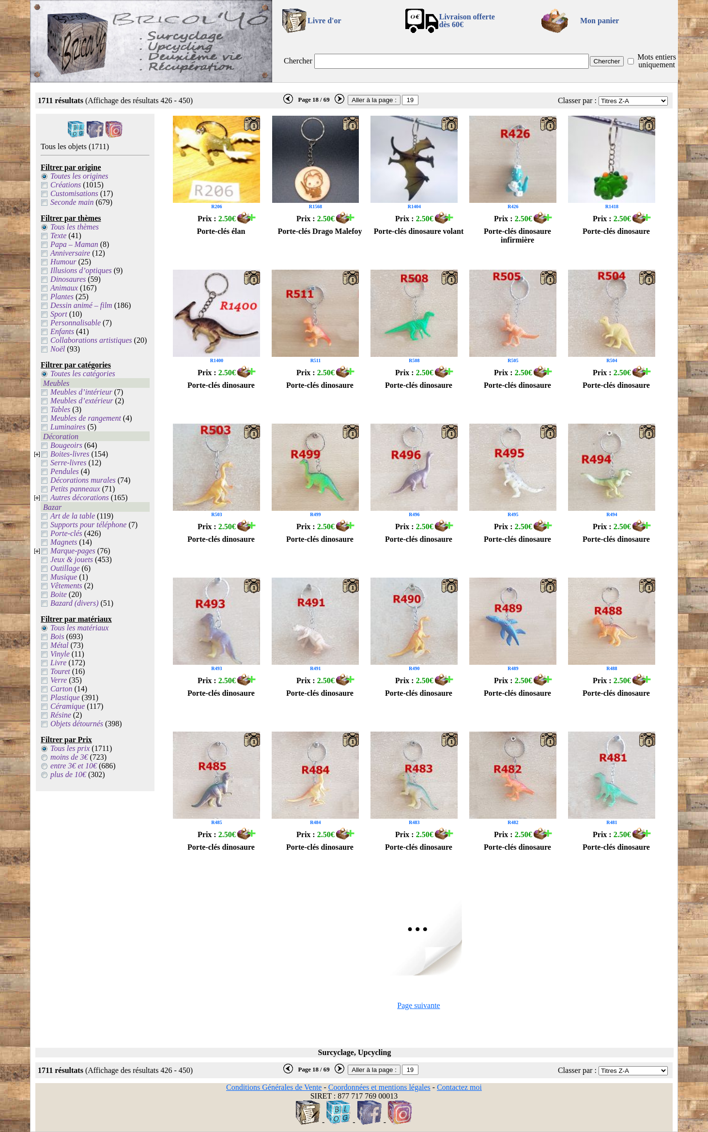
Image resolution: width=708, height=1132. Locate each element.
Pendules (64, 471)
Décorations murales (83, 480)
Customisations (74, 193)
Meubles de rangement (85, 418)
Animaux (64, 288)
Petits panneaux (75, 489)
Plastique (64, 697)
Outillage (64, 568)
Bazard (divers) (74, 603)
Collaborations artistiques (91, 340)
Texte (58, 235)
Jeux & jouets (71, 559)
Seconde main (71, 202)
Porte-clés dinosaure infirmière (517, 235)
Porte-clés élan (221, 231)
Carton (61, 689)
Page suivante (418, 1005)
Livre (58, 662)
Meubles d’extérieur (81, 401)
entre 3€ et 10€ (73, 766)
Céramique (67, 706)
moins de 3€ (69, 757)
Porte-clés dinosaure (616, 231)
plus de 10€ (68, 774)
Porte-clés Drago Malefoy (319, 231)
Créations (65, 185)
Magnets (63, 542)
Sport (58, 314)
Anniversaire (70, 253)
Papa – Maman (74, 244)
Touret (60, 671)
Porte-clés (66, 533)
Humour (63, 262)
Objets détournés (76, 723)
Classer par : (577, 100)
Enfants (62, 331)
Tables (60, 409)
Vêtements (66, 585)
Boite (58, 594)
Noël (57, 349)
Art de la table (72, 516)
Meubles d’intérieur (81, 392)
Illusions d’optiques (81, 270)
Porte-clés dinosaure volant (418, 231)
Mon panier (599, 20)
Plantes (62, 296)
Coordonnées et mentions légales (379, 1087)
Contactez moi (459, 1087)
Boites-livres (69, 454)
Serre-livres (68, 463)
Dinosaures (68, 279)
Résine (60, 715)
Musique (63, 577)
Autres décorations (79, 497)
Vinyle (60, 654)
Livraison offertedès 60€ (467, 21)
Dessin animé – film (81, 305)
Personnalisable (75, 323)
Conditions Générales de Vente (274, 1087)
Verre (58, 680)
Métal (59, 645)
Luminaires (67, 427)
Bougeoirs (66, 445)
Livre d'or (324, 20)
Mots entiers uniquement (656, 61)
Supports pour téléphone (88, 524)
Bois (57, 636)
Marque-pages (72, 551)
